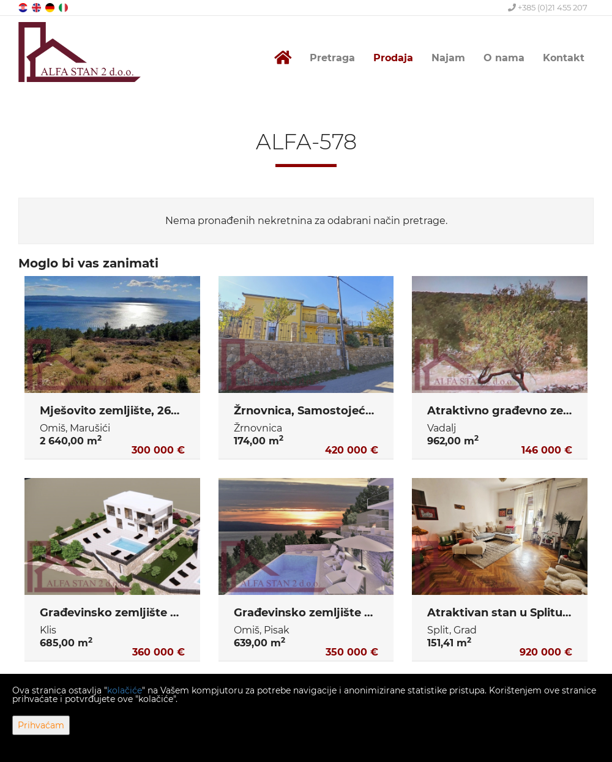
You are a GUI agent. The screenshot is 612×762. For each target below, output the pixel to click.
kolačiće (124, 690)
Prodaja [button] (393, 58)
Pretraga (332, 58)
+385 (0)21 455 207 (548, 7)
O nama (503, 58)
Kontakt (563, 58)
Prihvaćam (41, 725)
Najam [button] (448, 58)
